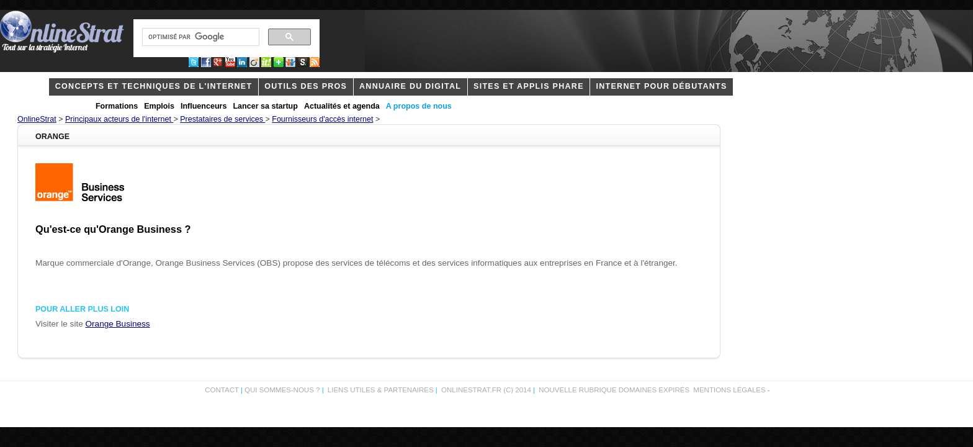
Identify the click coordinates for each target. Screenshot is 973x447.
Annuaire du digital (410, 86)
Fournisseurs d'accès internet (322, 119)
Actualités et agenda (342, 106)
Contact (222, 390)
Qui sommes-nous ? (283, 390)
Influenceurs (204, 106)
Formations (117, 106)
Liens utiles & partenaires (381, 390)
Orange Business (118, 323)
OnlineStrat (36, 119)
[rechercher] (199, 37)
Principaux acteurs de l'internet (119, 119)
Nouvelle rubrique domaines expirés (614, 390)
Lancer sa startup (265, 106)
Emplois (159, 106)
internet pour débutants (661, 86)
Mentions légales (729, 390)
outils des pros (305, 86)
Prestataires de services (222, 119)
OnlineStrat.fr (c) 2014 (486, 390)
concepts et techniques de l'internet (154, 86)
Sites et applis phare (528, 86)
